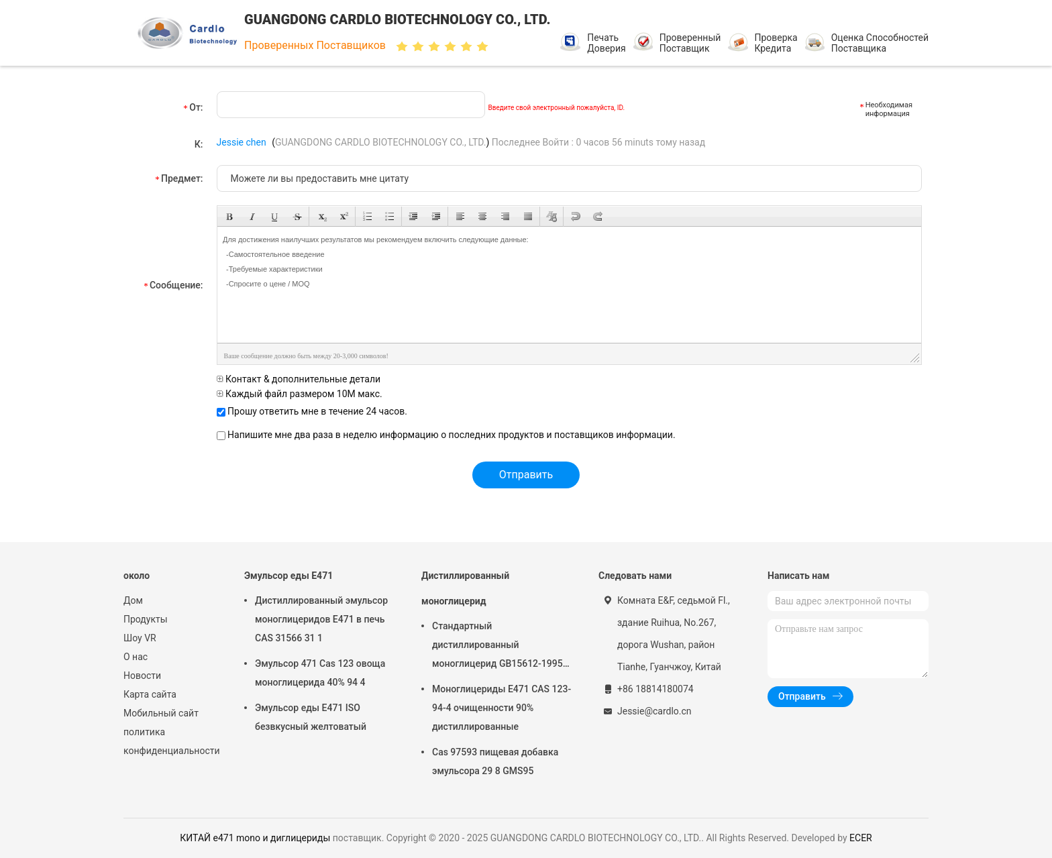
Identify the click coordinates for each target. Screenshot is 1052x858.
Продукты (145, 619)
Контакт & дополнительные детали (299, 379)
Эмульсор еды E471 (288, 575)
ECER (860, 838)
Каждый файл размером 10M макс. (299, 393)
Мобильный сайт (161, 713)
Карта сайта (149, 694)
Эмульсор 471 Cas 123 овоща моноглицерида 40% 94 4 (320, 673)
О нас (135, 656)
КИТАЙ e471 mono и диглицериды (255, 838)
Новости (142, 675)
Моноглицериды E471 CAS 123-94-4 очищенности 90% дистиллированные (501, 708)
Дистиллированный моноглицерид (465, 588)
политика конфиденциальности (170, 741)
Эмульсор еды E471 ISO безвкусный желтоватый (310, 717)
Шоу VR (139, 638)
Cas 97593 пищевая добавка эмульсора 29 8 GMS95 (495, 761)
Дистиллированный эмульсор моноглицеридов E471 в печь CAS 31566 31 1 (321, 619)
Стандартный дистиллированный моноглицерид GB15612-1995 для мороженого (497, 647)
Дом (133, 600)
